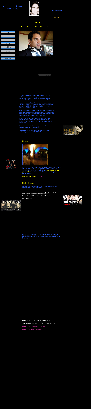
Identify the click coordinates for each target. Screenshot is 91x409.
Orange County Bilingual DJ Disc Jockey (33, 326)
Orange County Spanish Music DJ (31, 329)
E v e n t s (8, 51)
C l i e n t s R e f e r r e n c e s (8, 47)
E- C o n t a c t (8, 58)
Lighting (40, 176)
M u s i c (8, 54)
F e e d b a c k (8, 36)
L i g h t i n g (8, 43)
